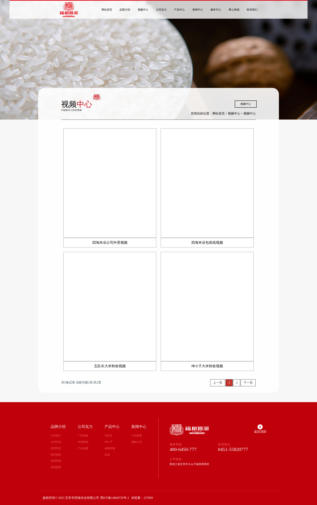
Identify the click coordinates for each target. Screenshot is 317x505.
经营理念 (56, 448)
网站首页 (218, 113)
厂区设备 (83, 435)
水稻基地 (83, 442)
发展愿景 (56, 467)
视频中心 (245, 104)
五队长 (108, 435)
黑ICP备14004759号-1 (114, 498)
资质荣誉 (56, 461)
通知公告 (136, 442)
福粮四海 (110, 448)
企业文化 (56, 442)
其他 (107, 454)
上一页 (217, 382)
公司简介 (56, 435)
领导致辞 (56, 454)
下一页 (248, 382)
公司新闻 (136, 435)
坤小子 (108, 442)
